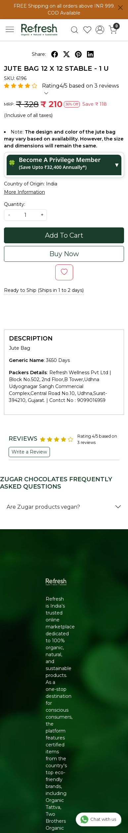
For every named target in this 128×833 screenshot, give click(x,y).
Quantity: (14, 204)
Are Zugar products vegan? (43, 507)
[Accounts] (100, 29)
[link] (74, 29)
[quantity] (25, 215)
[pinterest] (78, 54)
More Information (24, 192)
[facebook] (55, 54)
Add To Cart (64, 235)
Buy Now (64, 254)
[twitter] (66, 54)
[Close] (120, 7)
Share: (39, 54)
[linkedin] (90, 54)
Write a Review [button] (29, 452)
